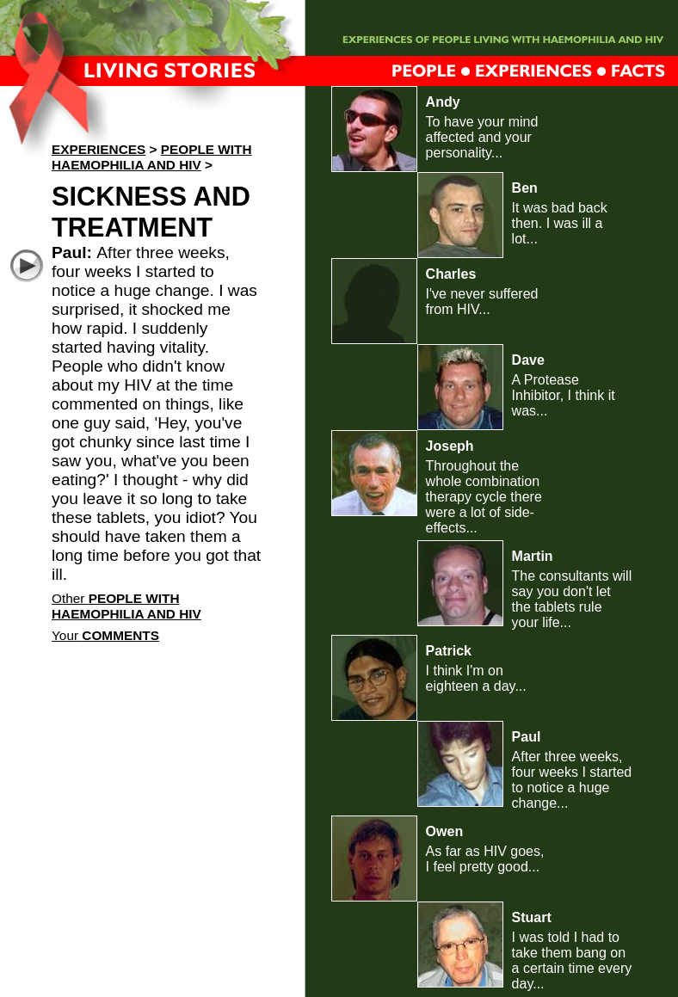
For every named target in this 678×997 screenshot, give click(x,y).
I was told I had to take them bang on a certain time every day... (572, 960)
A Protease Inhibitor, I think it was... (563, 395)
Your (105, 635)
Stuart (532, 917)
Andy (443, 102)
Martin (532, 556)
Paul (526, 736)
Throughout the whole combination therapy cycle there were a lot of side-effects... (484, 496)
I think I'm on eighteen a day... (476, 678)
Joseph (450, 446)
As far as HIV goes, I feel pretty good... (485, 859)
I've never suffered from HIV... (482, 301)
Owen (445, 831)
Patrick (449, 650)
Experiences (98, 149)
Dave (528, 360)
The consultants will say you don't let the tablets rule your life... (572, 599)
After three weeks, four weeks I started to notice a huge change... (572, 779)
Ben (525, 188)
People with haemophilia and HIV (152, 157)
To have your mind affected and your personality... (482, 137)
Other (126, 606)
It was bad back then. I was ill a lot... (559, 223)
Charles (451, 274)
